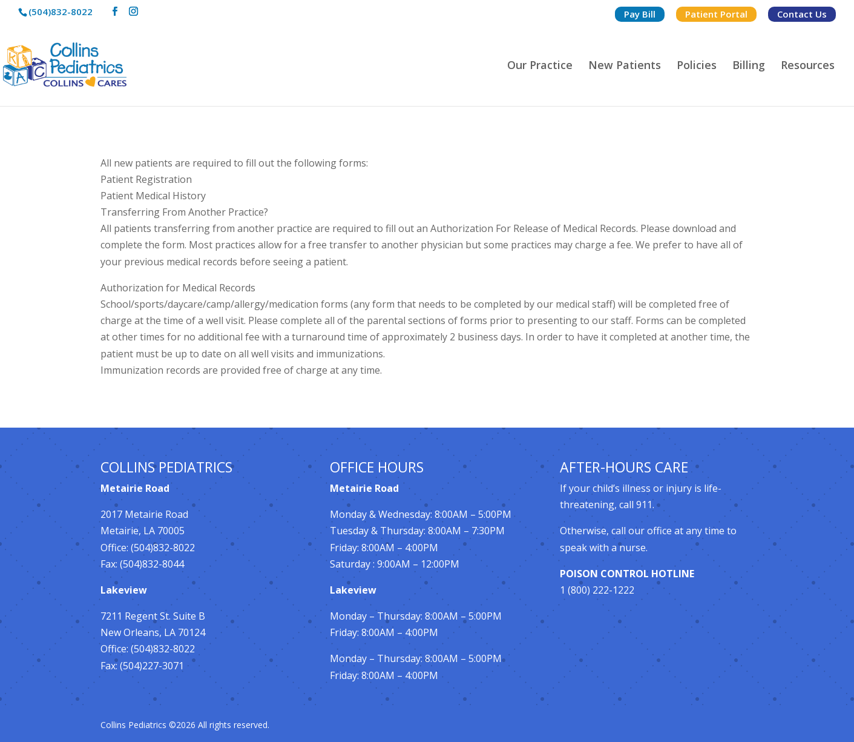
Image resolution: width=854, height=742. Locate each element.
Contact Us (802, 14)
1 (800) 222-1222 (597, 590)
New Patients (624, 66)
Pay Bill (639, 14)
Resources (808, 66)
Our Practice (540, 66)
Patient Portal (716, 14)
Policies (697, 66)
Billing (748, 66)
